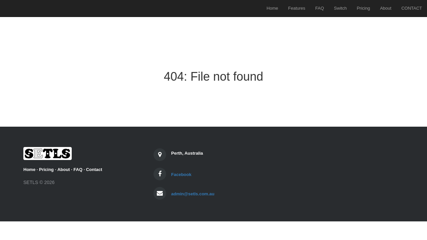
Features (296, 8)
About (385, 8)
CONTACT (411, 8)
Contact (94, 169)
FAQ (319, 8)
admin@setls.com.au (193, 193)
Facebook (181, 174)
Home (272, 8)
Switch (340, 8)
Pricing (363, 8)
